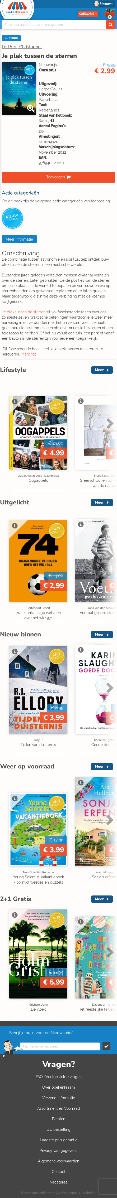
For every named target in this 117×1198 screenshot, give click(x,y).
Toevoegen (55, 177)
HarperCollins (50, 89)
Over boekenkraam (58, 1087)
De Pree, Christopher (22, 46)
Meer (99, 369)
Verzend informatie (58, 1098)
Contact (58, 1172)
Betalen (58, 1119)
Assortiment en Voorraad (58, 1108)
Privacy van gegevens (58, 1150)
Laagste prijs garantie (58, 1140)
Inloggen (106, 3)
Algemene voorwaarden (58, 1161)
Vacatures (58, 1182)
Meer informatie (19, 239)
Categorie (88, 13)
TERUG (11, 38)
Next (109, 423)
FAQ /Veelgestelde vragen (59, 1077)
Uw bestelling (58, 1129)
